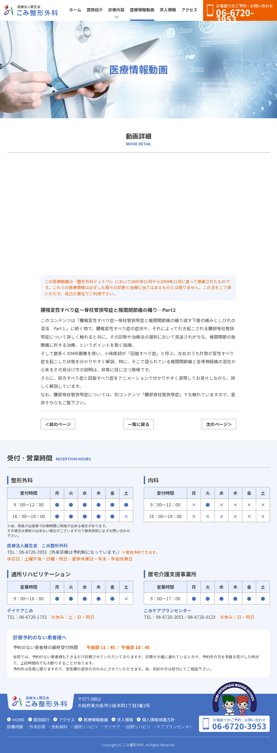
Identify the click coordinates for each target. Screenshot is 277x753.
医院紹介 (95, 9)
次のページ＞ (219, 424)
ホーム (75, 9)
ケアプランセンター (175, 727)
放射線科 (59, 727)
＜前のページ (58, 424)
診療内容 (116, 9)
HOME (18, 720)
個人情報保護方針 (158, 720)
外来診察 (37, 727)
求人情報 (168, 9)
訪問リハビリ (138, 727)
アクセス (189, 9)
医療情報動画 (142, 9)
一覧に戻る (138, 424)
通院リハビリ (86, 727)
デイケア (112, 727)
